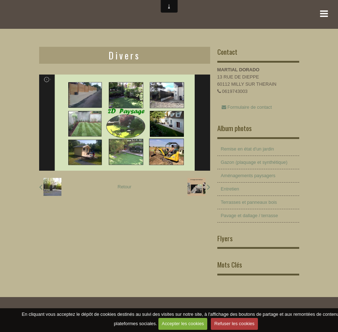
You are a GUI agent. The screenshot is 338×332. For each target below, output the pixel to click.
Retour (124, 186)
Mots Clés (229, 264)
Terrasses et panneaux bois (249, 202)
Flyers (225, 238)
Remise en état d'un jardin (247, 149)
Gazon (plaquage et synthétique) (254, 162)
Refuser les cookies (234, 323)
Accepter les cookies (183, 323)
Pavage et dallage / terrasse (249, 215)
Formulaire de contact (247, 107)
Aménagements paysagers (248, 175)
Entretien (230, 189)
